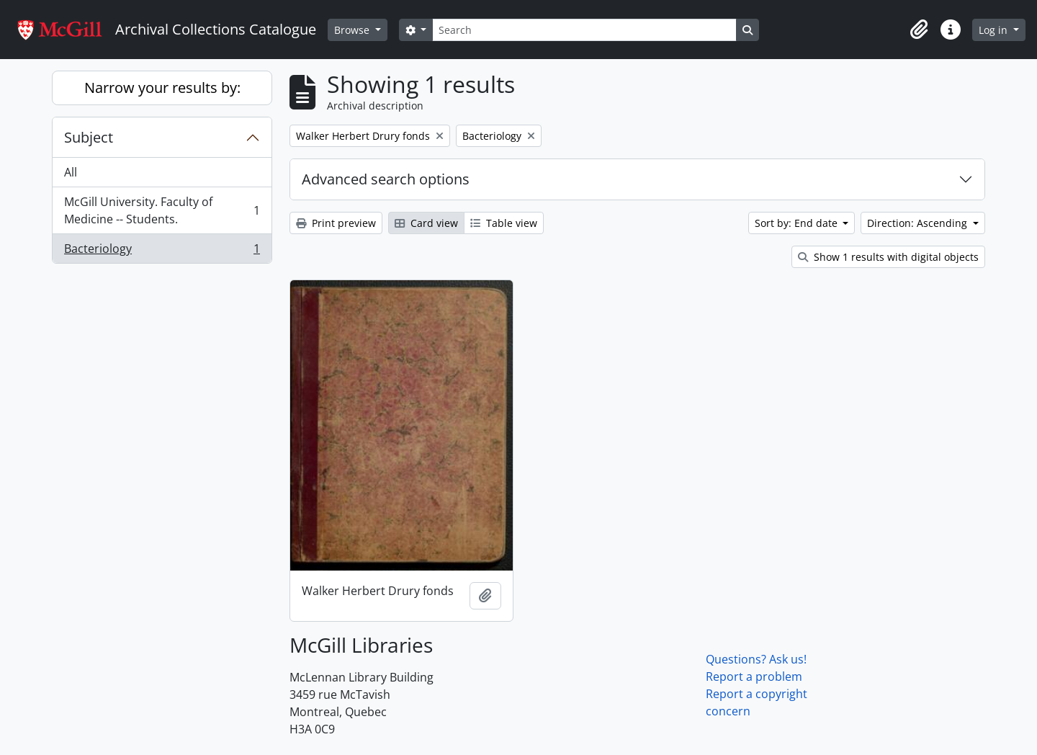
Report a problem (754, 676)
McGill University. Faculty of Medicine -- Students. (161, 210)
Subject (88, 137)
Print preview (336, 223)
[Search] (584, 30)
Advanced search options (386, 179)
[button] (919, 29)
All (70, 172)
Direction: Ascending (918, 223)
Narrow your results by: (162, 87)
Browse (353, 30)
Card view (426, 223)
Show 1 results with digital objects (888, 257)
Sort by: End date (797, 223)
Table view (503, 223)
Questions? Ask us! (756, 659)
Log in (994, 30)
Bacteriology (161, 251)
